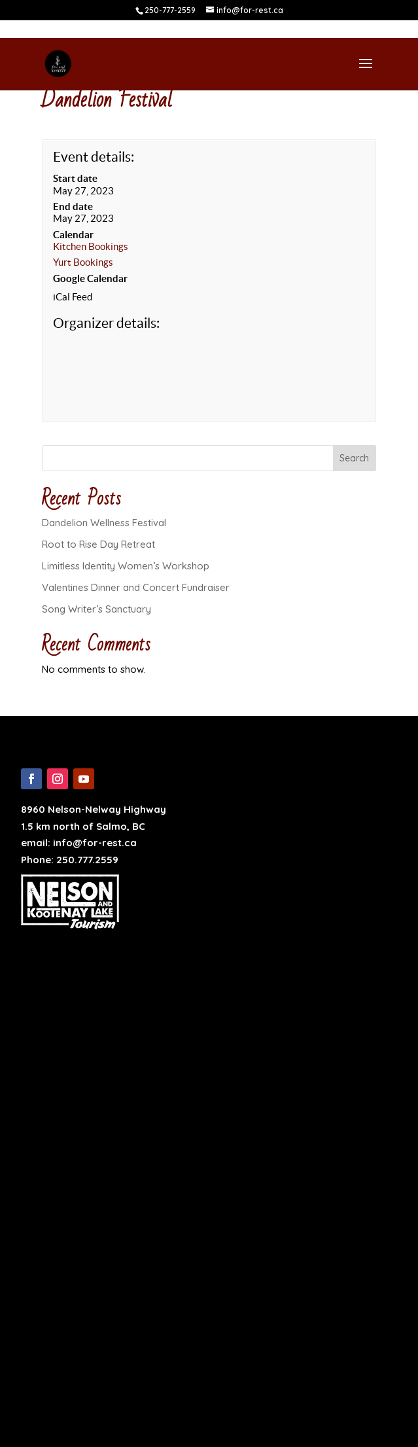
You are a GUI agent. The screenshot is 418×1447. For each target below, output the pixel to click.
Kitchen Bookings (90, 246)
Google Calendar (90, 278)
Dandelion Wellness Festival (104, 522)
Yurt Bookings (83, 262)
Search (354, 458)
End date (73, 206)
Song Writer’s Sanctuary (96, 609)
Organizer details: (106, 322)
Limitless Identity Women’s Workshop (125, 566)
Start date (75, 178)
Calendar (73, 234)
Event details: (93, 156)
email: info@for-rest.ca (79, 842)
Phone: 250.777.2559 (69, 859)
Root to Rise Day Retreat (98, 544)
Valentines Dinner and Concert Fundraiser (136, 587)
